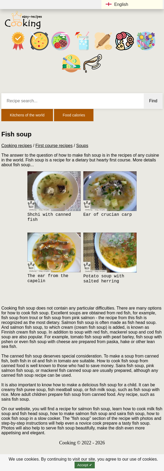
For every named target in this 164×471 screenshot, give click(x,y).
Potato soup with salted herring (103, 279)
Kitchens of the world (27, 115)
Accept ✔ (84, 465)
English (117, 4)
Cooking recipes (16, 145)
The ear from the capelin (47, 278)
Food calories (74, 115)
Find (153, 101)
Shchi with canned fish (49, 217)
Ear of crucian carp (107, 214)
